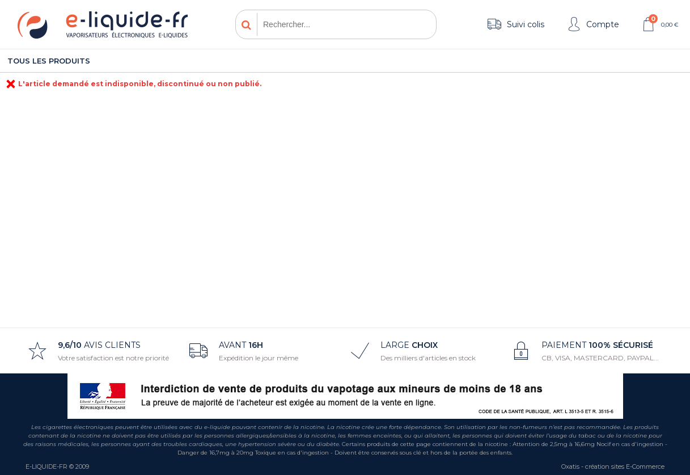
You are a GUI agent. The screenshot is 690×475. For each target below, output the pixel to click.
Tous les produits (48, 60)
